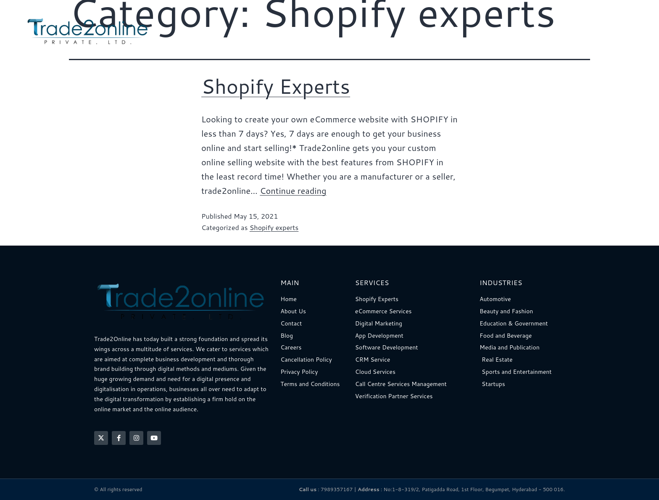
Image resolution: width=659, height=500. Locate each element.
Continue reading (293, 190)
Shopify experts (274, 227)
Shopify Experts (275, 85)
